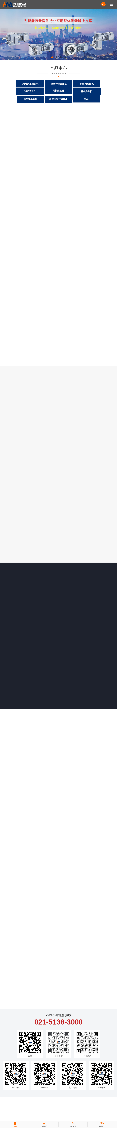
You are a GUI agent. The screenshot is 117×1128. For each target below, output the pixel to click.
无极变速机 (16, 91)
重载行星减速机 (44, 82)
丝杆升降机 (44, 90)
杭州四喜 (64, 1117)
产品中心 (58, 69)
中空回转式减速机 (100, 90)
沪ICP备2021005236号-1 (39, 1113)
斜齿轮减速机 (72, 82)
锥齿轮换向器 (72, 90)
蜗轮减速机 (100, 83)
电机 (58, 98)
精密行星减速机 (16, 83)
